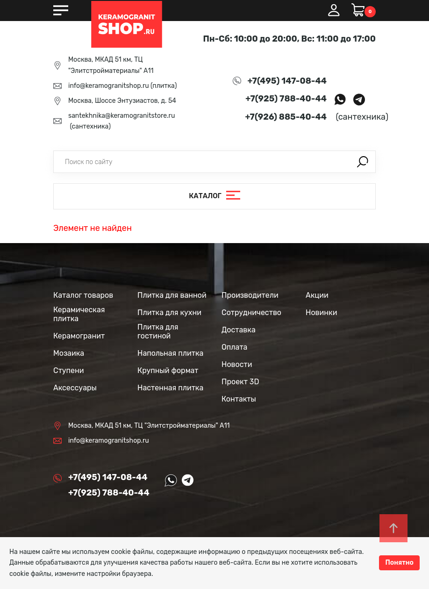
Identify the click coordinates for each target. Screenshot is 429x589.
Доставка (239, 329)
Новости (237, 364)
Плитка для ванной (172, 295)
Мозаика (68, 353)
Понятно (399, 563)
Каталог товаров (83, 295)
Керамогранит (79, 335)
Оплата (234, 347)
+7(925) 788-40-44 (286, 98)
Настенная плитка (170, 387)
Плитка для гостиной (158, 331)
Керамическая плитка (79, 314)
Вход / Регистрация (334, 10)
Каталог (205, 196)
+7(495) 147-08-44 (287, 81)
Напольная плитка (170, 353)
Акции (317, 295)
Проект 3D (240, 381)
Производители (250, 295)
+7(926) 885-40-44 (286, 117)
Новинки (321, 312)
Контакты (239, 399)
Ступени (68, 370)
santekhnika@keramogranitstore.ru (121, 116)
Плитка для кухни (169, 312)
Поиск (362, 161)
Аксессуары (75, 387)
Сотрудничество (251, 312)
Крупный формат (168, 370)
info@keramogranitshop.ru (108, 86)
